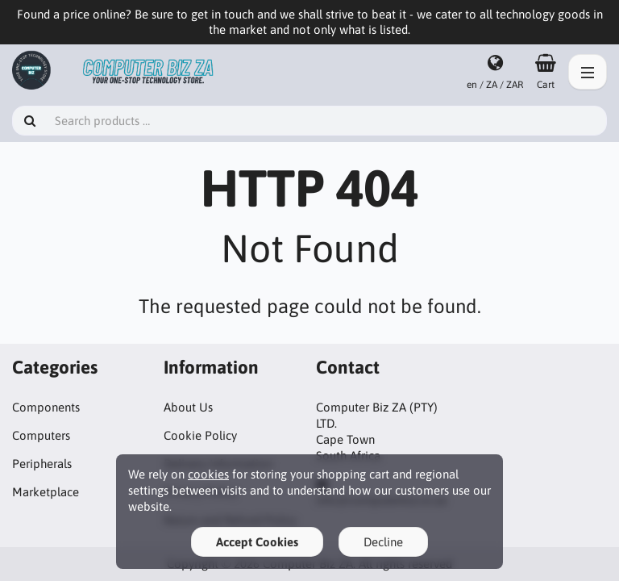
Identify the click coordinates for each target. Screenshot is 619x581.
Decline (383, 542)
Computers (41, 435)
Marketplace (45, 492)
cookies (208, 474)
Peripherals (42, 463)
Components (46, 407)
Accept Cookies (257, 542)
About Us (188, 407)
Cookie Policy (200, 435)
